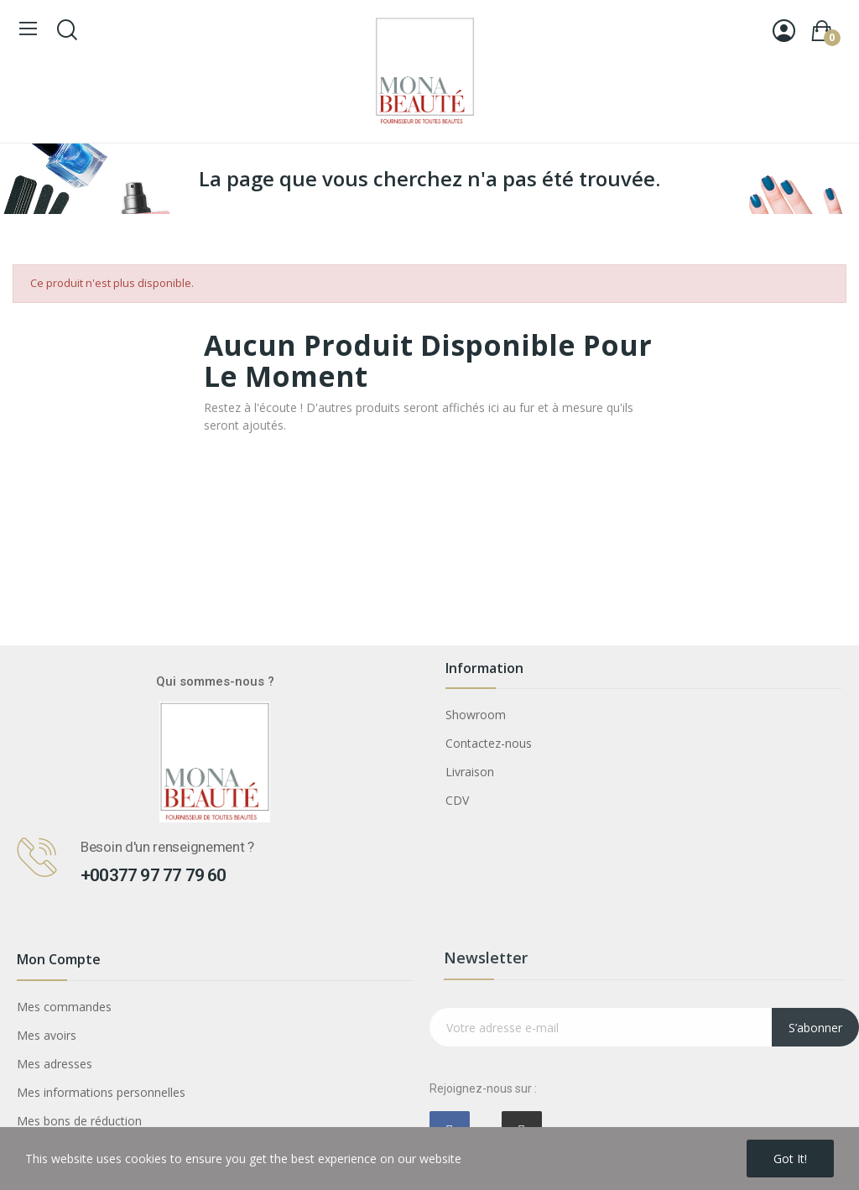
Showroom (475, 715)
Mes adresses (54, 1064)
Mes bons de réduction (79, 1121)
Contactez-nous (488, 743)
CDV (457, 800)
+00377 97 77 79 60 (153, 875)
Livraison (469, 772)
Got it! (790, 1159)
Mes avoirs (46, 1035)
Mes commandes (64, 1007)
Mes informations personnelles (101, 1092)
